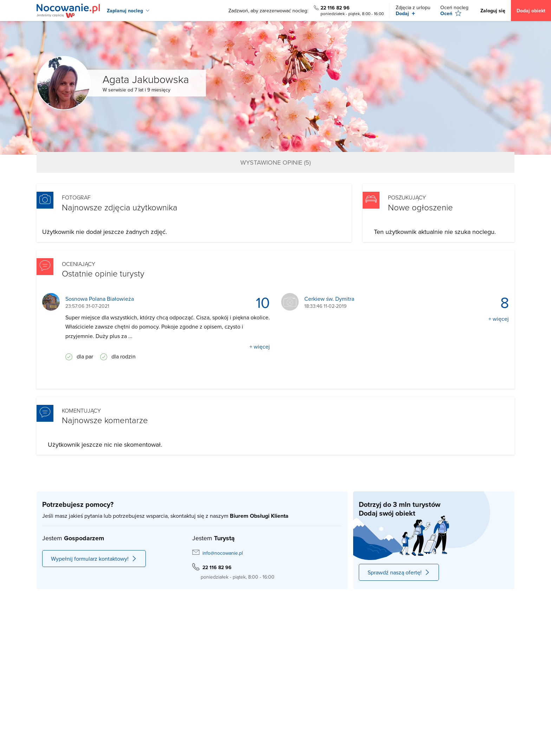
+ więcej (259, 346)
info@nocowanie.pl (222, 552)
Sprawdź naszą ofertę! (399, 572)
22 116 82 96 (335, 7)
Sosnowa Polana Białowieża (99, 299)
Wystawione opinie (275, 162)
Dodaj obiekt (531, 10)
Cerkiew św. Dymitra (329, 299)
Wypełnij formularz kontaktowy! (94, 558)
